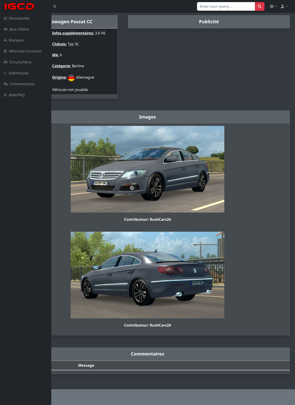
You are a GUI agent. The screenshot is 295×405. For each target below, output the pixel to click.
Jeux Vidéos (16, 29)
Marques (14, 40)
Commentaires (19, 83)
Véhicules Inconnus (23, 51)
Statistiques (16, 72)
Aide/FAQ (14, 94)
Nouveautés (16, 18)
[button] (273, 6)
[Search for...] (226, 6)
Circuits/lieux (17, 62)
